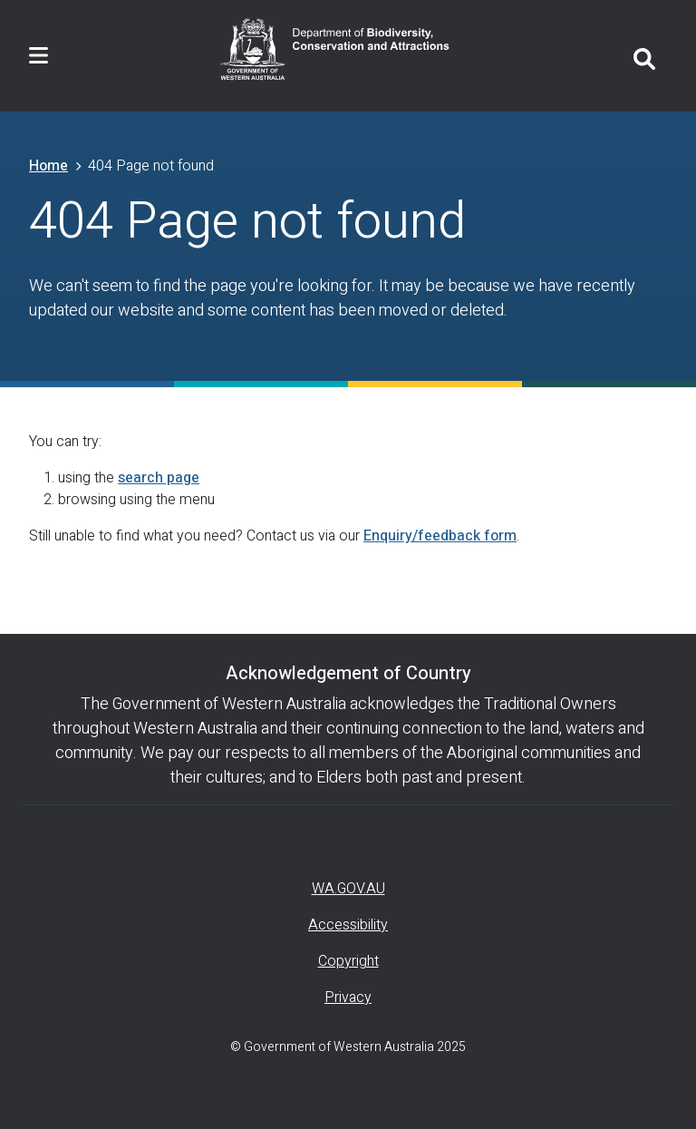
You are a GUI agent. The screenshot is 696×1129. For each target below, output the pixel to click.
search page (158, 478)
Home (48, 166)
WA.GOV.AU (348, 889)
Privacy (348, 997)
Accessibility (348, 925)
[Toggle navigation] (38, 56)
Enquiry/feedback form (440, 536)
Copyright (348, 961)
